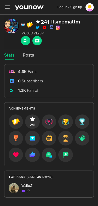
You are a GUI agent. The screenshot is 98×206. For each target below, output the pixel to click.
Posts (28, 55)
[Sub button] (37, 40)
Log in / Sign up (69, 7)
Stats (9, 55)
